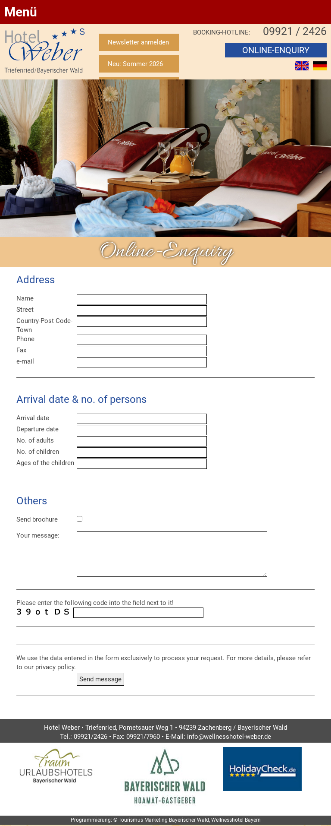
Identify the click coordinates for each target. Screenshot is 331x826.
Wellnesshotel (227, 820)
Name (25, 298)
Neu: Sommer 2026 (135, 64)
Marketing (156, 820)
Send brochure (37, 519)
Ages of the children (45, 463)
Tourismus (131, 820)
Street (25, 309)
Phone (25, 339)
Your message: (37, 535)
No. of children (37, 452)
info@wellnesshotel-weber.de (229, 737)
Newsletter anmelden (138, 42)
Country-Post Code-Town (44, 325)
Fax (21, 350)
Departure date (37, 429)
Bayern (253, 820)
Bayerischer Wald (189, 820)
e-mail (25, 361)
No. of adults (35, 440)
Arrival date (32, 418)
